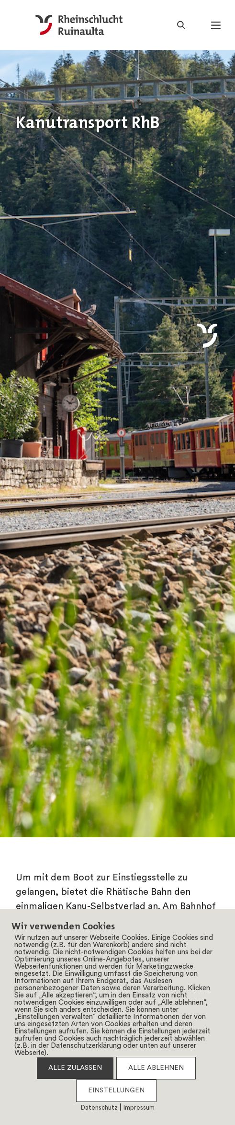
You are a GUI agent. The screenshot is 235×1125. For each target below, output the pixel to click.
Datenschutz (99, 1108)
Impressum (139, 1108)
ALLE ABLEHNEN (156, 1068)
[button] (216, 25)
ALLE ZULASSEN (75, 1068)
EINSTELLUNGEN (116, 1090)
